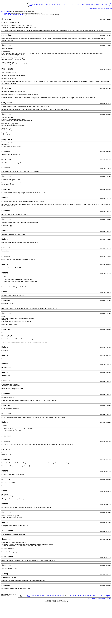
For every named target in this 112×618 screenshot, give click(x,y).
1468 (102, 4)
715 (59, 4)
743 (87, 4)
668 (44, 4)
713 (54, 4)
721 (74, 4)
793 (92, 4)
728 (84, 4)
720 (72, 4)
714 (57, 4)
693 (47, 4)
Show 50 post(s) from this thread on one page (100, 8)
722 (77, 4)
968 (97, 4)
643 (42, 4)
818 (94, 4)
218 (34, 4)
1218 (99, 4)
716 (62, 4)
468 (37, 4)
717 (64, 4)
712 (52, 4)
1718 (105, 4)
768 (89, 4)
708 (49, 4)
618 (39, 4)
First (31, 4)
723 (79, 4)
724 (82, 4)
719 (69, 4)
